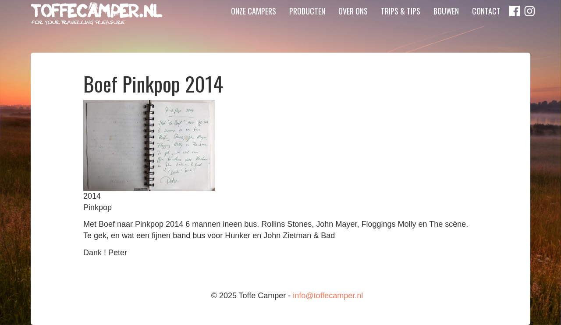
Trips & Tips (400, 24)
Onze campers (253, 24)
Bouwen (446, 24)
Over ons (353, 24)
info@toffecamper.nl (328, 295)
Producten (307, 24)
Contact (486, 24)
